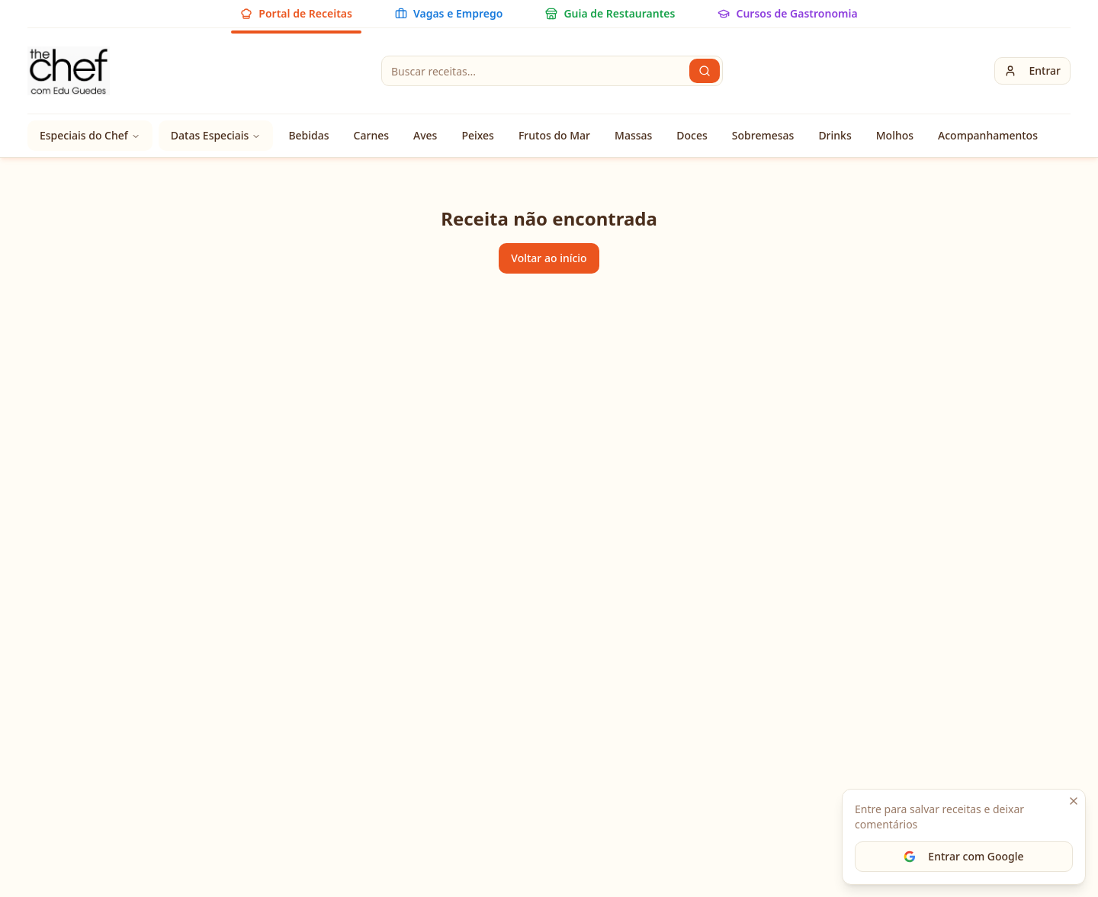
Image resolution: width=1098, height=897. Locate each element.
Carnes (371, 135)
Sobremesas (763, 135)
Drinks (834, 135)
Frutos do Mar (554, 135)
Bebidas (308, 135)
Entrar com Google (963, 856)
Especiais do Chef (90, 135)
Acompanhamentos (988, 135)
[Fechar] (1074, 801)
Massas (633, 135)
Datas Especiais (216, 135)
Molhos (894, 135)
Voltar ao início (548, 258)
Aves (425, 135)
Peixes (477, 135)
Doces (692, 135)
